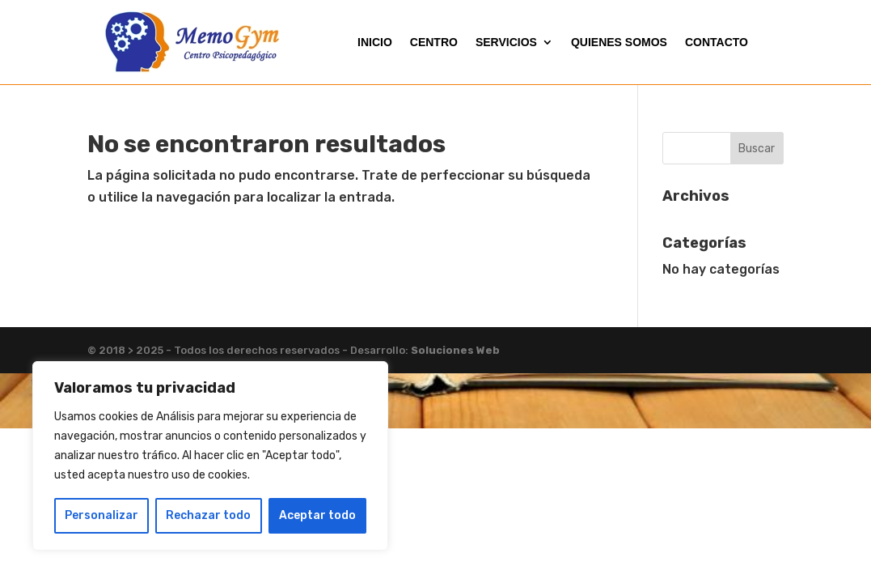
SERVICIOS (506, 42)
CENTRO (434, 42)
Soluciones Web (455, 350)
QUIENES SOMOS (619, 42)
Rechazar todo (208, 515)
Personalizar (101, 515)
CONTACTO (716, 42)
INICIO (374, 42)
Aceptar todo (317, 515)
